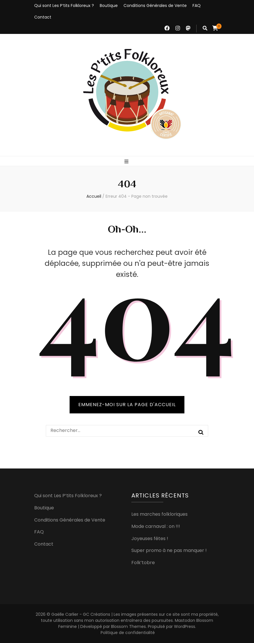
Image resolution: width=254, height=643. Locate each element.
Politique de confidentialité (128, 632)
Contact (42, 17)
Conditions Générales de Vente (155, 5)
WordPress (184, 626)
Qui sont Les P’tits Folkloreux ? (64, 5)
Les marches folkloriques (159, 514)
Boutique (109, 5)
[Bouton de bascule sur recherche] (205, 28)
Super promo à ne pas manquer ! (169, 550)
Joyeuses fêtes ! (149, 538)
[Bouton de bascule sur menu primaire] (127, 161)
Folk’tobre (143, 562)
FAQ (197, 5)
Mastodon (185, 620)
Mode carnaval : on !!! (155, 526)
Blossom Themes (128, 626)
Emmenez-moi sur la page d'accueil (127, 404)
